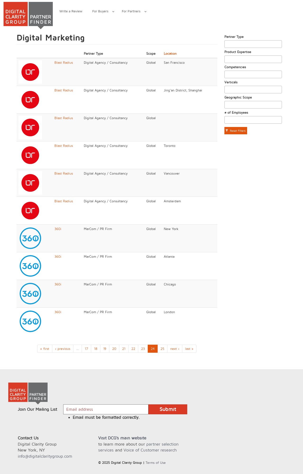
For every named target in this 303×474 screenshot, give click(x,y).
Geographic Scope (238, 97)
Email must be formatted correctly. (106, 417)
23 (143, 349)
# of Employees (236, 112)
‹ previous (62, 349)
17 (86, 349)
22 (133, 349)
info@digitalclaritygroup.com (45, 456)
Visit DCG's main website (122, 437)
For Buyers (100, 11)
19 (104, 349)
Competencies (235, 67)
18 (95, 349)
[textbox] (227, 44)
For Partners (132, 11)
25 (162, 349)
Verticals (230, 82)
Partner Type (234, 37)
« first (44, 349)
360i (57, 229)
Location (170, 53)
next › (174, 349)
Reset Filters (235, 130)
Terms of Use (156, 462)
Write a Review (70, 11)
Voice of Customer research (150, 449)
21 (123, 349)
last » (189, 349)
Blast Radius (63, 62)
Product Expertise (237, 52)
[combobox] (253, 44)
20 (114, 349)
